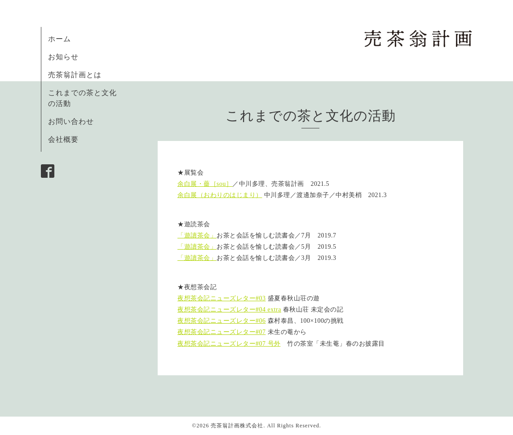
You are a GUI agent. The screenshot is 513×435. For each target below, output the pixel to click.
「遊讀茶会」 (197, 258)
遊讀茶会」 (200, 246)
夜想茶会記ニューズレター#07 (221, 332)
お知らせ (63, 57)
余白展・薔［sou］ (204, 183)
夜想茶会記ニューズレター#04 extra (229, 309)
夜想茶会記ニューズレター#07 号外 (229, 343)
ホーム (59, 39)
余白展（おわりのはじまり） (219, 195)
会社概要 (63, 139)
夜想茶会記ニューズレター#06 (221, 320)
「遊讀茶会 (193, 235)
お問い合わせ (71, 121)
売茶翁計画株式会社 (237, 425)
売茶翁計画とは (75, 75)
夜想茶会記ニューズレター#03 (221, 298)
